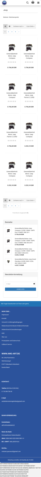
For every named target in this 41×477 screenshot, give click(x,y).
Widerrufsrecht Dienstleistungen (12, 329)
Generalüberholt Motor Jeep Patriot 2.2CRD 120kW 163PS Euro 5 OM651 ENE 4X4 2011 (29, 95)
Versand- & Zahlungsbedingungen (12, 322)
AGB (3, 333)
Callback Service (7, 344)
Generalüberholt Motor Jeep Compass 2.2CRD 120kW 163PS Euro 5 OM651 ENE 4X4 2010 (12, 95)
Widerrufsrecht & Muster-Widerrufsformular (15, 326)
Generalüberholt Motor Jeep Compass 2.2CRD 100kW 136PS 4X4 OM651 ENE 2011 (29, 174)
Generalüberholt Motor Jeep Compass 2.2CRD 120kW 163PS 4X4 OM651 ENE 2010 (12, 174)
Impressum (5, 314)
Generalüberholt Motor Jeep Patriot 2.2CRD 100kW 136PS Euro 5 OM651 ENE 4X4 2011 (12, 134)
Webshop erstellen (13, 460)
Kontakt (4, 318)
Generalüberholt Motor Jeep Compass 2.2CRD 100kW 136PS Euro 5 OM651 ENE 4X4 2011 (12, 56)
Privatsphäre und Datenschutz (11, 340)
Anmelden (20, 289)
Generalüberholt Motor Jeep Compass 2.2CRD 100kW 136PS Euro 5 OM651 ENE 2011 (29, 56)
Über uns (4, 337)
